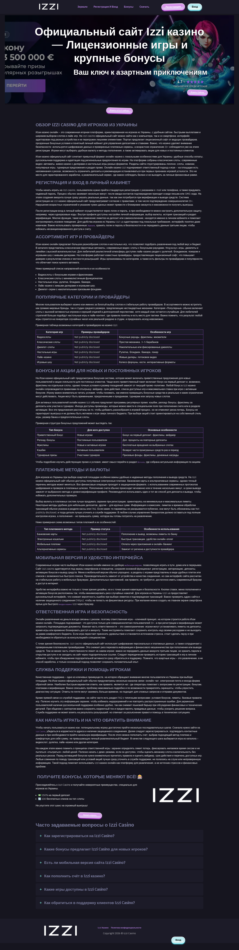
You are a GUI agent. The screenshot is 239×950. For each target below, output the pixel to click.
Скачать (144, 6)
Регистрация (173, 7)
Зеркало (82, 6)
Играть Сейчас (195, 93)
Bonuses (142, 464)
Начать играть (89, 821)
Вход (195, 6)
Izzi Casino (42, 737)
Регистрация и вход (106, 6)
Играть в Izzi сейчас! (119, 112)
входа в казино (67, 610)
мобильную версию (135, 571)
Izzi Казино (99, 934)
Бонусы (128, 6)
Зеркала (92, 227)
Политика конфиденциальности (127, 934)
